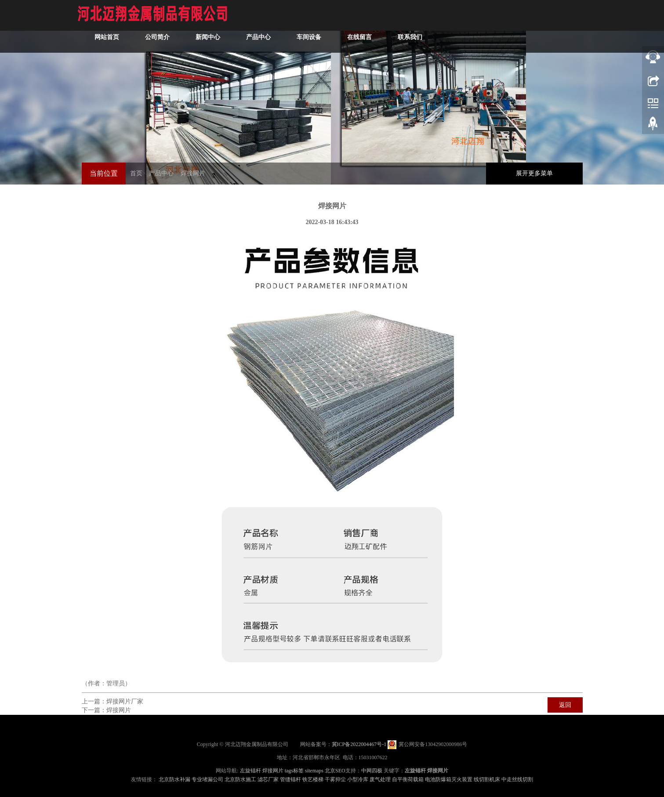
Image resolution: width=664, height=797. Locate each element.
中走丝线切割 (517, 779)
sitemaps (314, 771)
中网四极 (371, 771)
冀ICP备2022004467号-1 (359, 744)
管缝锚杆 (290, 779)
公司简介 (304, 15)
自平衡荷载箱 (408, 779)
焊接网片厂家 (124, 701)
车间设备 (456, 15)
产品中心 (405, 15)
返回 (565, 705)
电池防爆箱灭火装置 (448, 779)
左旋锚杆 (250, 771)
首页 (136, 173)
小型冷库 (357, 779)
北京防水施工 (240, 779)
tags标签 (294, 771)
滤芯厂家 (268, 779)
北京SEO (335, 771)
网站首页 (254, 15)
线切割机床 (487, 779)
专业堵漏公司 (207, 779)
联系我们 (557, 15)
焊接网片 (193, 173)
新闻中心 (355, 15)
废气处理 (380, 779)
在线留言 (506, 15)
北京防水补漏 (174, 779)
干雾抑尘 (335, 779)
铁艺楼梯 (312, 779)
